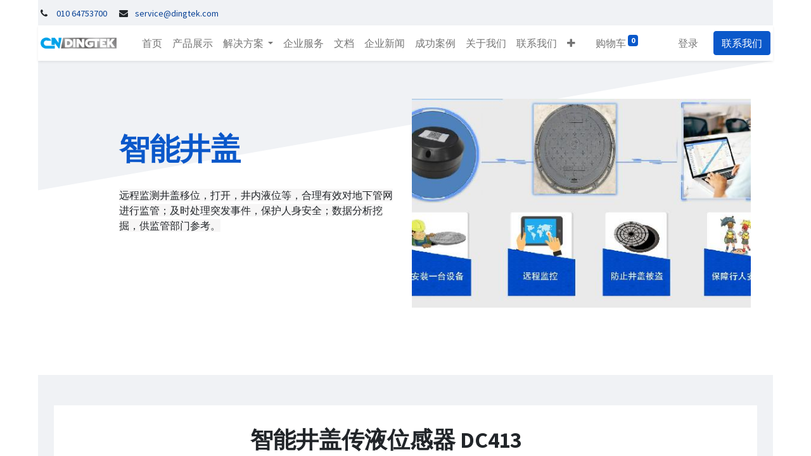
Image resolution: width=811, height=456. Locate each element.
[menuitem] (149, 43)
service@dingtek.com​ (177, 13)
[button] (568, 43)
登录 (690, 43)
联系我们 (744, 43)
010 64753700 (81, 13)
